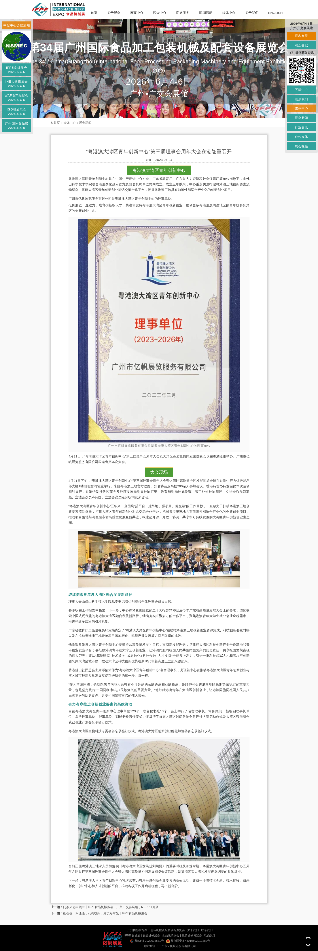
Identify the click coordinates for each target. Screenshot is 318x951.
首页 (94, 13)
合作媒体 (301, 137)
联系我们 (207, 930)
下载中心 (301, 89)
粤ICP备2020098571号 (147, 940)
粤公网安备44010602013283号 (188, 940)
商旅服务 (182, 13)
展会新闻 (85, 122)
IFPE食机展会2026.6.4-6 (16, 70)
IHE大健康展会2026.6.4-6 (16, 84)
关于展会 (113, 13)
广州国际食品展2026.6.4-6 (16, 126)
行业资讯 (301, 127)
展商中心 (136, 13)
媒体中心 (228, 13)
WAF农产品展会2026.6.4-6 (17, 98)
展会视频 (301, 146)
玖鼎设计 (210, 935)
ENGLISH (275, 13)
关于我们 (251, 13)
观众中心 (159, 13)
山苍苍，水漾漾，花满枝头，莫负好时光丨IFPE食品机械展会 (105, 913)
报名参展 (301, 36)
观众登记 (301, 45)
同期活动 (205, 13)
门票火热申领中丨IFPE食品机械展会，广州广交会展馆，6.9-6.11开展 (111, 907)
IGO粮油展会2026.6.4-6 (16, 112)
